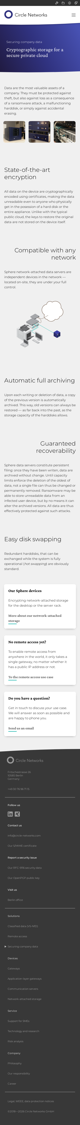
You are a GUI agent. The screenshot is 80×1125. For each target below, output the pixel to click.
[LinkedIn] (10, 814)
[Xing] (17, 814)
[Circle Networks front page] (26, 14)
